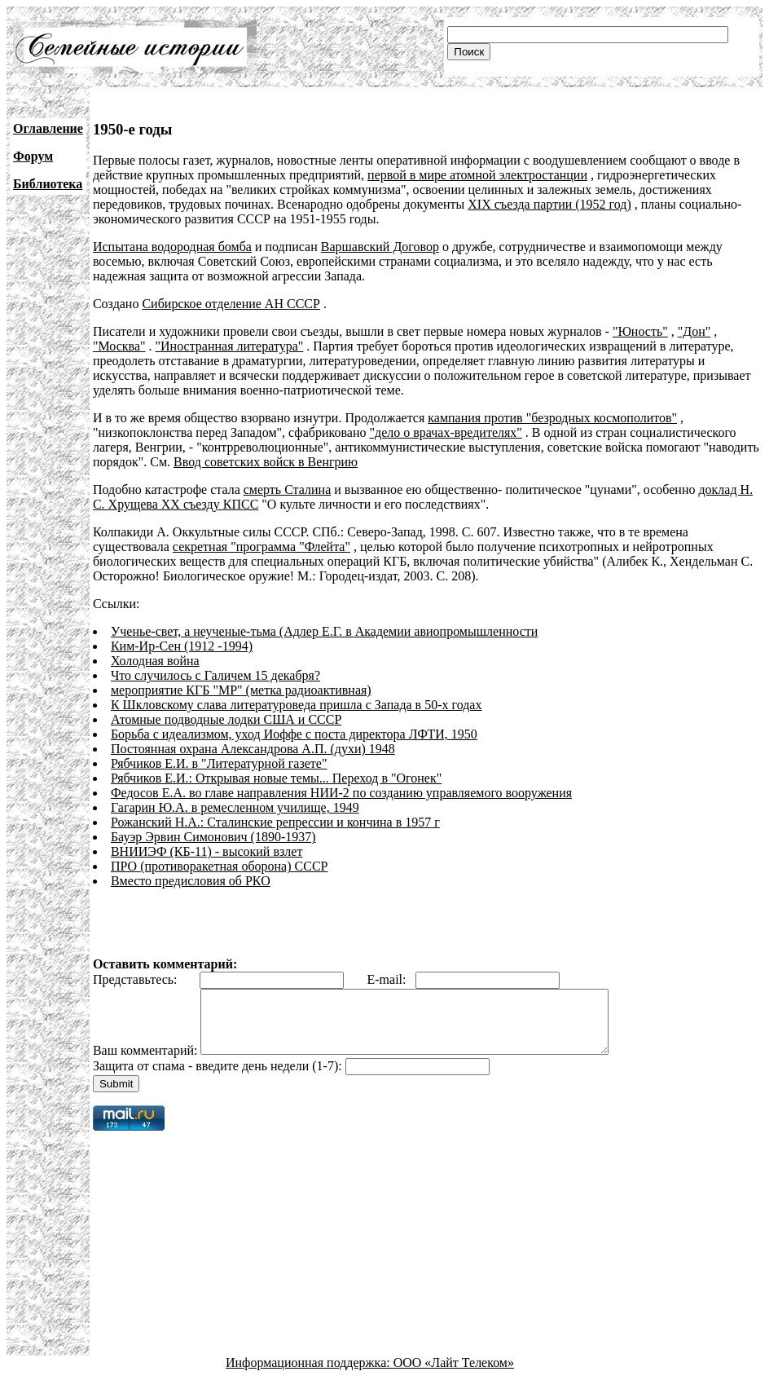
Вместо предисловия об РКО (190, 881)
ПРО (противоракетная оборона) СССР (219, 866)
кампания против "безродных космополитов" (552, 418)
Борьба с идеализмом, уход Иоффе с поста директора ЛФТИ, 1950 (294, 734)
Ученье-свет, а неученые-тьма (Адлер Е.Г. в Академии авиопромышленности (324, 631)
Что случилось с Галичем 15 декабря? (215, 675)
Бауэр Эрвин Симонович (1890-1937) (213, 837)
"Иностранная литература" (230, 346)
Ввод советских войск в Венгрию (266, 462)
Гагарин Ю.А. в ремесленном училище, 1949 (235, 807)
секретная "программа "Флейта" (261, 546)
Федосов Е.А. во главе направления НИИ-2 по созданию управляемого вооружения (341, 793)
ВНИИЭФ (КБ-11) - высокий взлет (206, 851)
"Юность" (640, 331)
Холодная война (155, 661)
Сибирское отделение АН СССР (230, 304)
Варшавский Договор (380, 247)
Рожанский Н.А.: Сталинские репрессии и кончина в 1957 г (275, 822)
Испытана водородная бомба (172, 247)
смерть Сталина (288, 489)
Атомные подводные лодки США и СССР (226, 719)
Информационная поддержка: (309, 1375)
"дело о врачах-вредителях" (445, 432)
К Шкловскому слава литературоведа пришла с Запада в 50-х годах (296, 705)
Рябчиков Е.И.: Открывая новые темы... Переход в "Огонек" (276, 778)
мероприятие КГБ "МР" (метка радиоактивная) (241, 690)
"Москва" (119, 346)
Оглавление (48, 128)
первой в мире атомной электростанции (477, 175)
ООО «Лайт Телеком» (453, 1375)
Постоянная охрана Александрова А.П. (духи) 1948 (253, 749)
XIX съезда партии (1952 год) (549, 204)
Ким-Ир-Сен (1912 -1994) (182, 646)
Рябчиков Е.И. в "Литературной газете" (219, 763)
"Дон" (694, 331)
